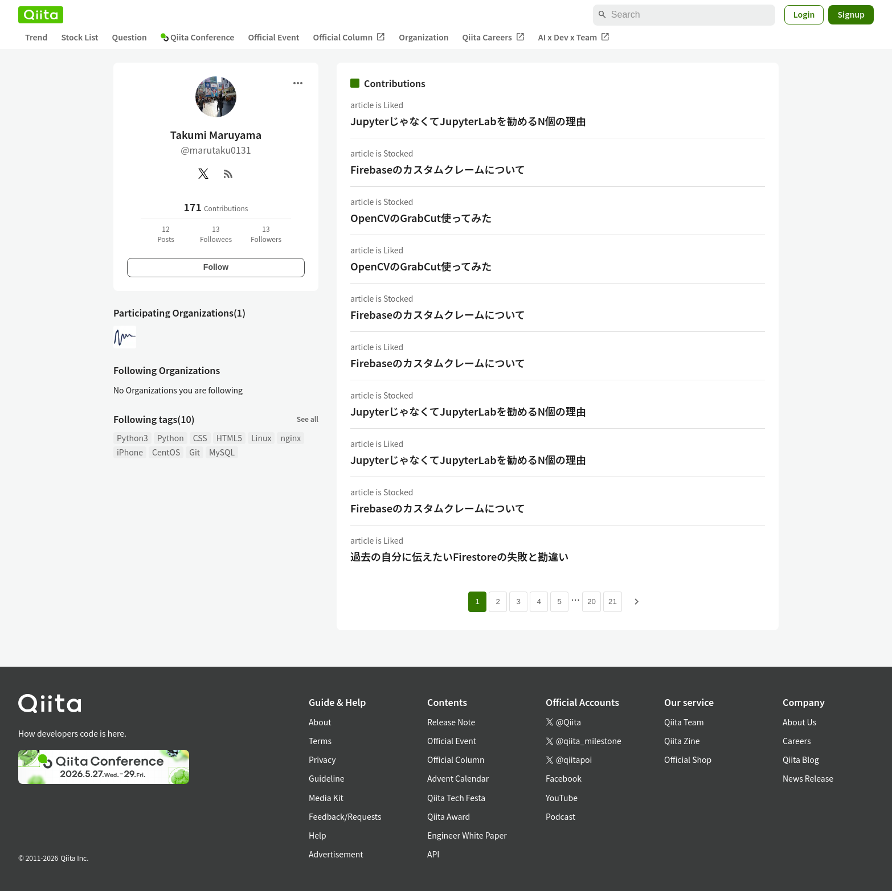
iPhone (130, 452)
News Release (808, 778)
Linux (261, 438)
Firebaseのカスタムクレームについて (437, 169)
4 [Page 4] (539, 601)
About (320, 722)
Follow (215, 267)
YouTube (562, 797)
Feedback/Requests (345, 816)
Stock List (79, 37)
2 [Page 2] (498, 601)
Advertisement (336, 854)
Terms (320, 740)
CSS (200, 438)
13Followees (216, 234)
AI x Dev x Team (574, 37)
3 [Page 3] (518, 601)
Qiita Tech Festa (456, 797)
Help (317, 835)
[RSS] (228, 173)
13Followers (266, 234)
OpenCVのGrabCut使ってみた (421, 217)
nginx (290, 438)
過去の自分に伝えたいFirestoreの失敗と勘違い (459, 556)
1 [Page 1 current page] (477, 601)
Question (129, 37)
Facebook (564, 778)
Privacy (322, 759)
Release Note (451, 722)
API (433, 854)
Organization (423, 37)
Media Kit (326, 797)
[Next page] (637, 602)
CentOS (166, 452)
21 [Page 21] (612, 601)
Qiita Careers (494, 37)
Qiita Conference (198, 37)
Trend (36, 37)
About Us (799, 722)
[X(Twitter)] (203, 173)
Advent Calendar (458, 778)
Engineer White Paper (467, 835)
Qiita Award (448, 816)
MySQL (222, 452)
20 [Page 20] (591, 601)
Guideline (327, 778)
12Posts (165, 234)
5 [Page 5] (559, 601)
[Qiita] (40, 14)
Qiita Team (684, 722)
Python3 (132, 438)
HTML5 (229, 438)
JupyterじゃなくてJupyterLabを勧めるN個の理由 (468, 120)
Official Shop (687, 759)
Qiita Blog (801, 759)
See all (307, 419)
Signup (851, 14)
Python (170, 438)
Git (194, 452)
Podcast (560, 816)
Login (804, 14)
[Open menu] (298, 83)
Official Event (273, 37)
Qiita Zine (682, 740)
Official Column (349, 37)
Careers (797, 740)
